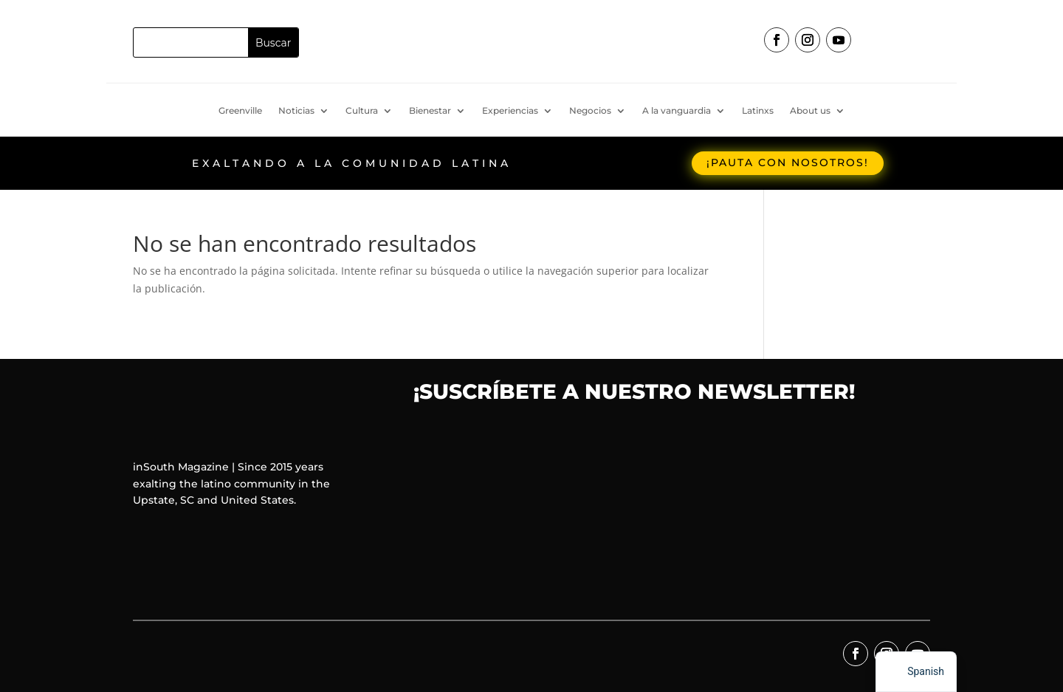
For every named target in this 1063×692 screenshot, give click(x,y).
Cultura (361, 111)
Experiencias (510, 111)
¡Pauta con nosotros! (787, 162)
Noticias (296, 111)
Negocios (590, 111)
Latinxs (758, 111)
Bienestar (430, 111)
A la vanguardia (676, 111)
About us (810, 111)
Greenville (240, 111)
